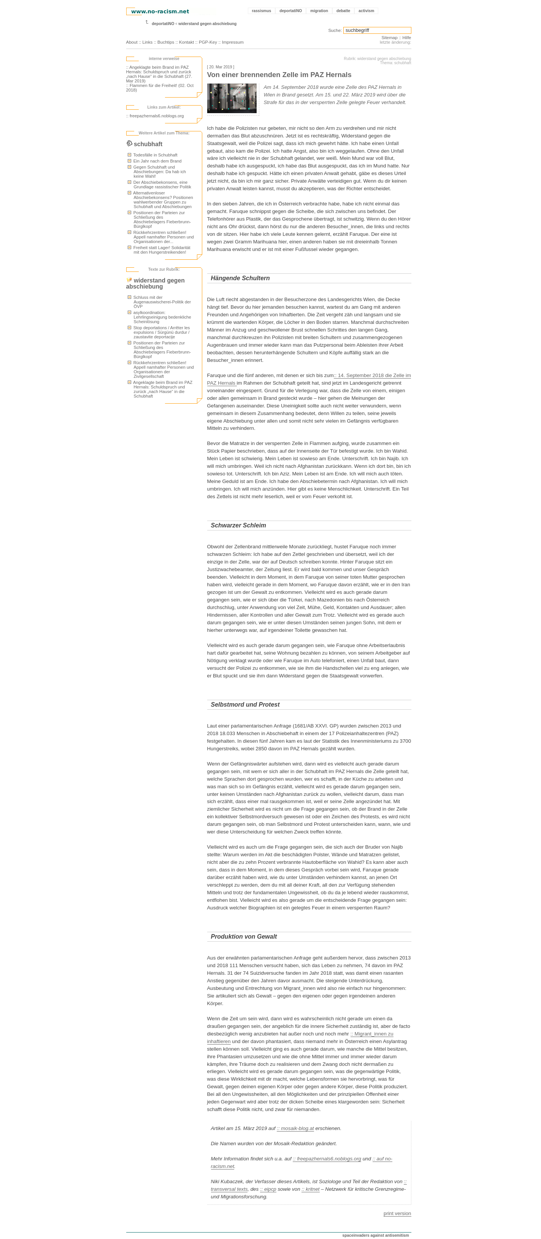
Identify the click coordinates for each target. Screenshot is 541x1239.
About (132, 42)
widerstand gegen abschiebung (207, 24)
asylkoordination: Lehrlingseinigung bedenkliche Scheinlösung (159, 317)
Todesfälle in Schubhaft (153, 155)
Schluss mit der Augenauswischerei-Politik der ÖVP (159, 302)
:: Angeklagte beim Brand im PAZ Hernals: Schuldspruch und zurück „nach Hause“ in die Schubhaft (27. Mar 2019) (159, 74)
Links (147, 42)
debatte (343, 11)
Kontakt (186, 42)
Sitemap (389, 37)
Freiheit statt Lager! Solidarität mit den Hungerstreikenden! (159, 249)
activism (366, 11)
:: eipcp (268, 1189)
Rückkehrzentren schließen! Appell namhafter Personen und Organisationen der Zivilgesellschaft (161, 369)
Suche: (335, 30)
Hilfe (406, 37)
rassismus (261, 11)
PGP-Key (208, 42)
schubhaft (144, 144)
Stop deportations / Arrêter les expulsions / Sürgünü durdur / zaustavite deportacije (159, 332)
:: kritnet (310, 1189)
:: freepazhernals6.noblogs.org (155, 116)
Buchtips (165, 42)
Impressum (233, 42)
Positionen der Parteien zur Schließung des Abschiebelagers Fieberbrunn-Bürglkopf (159, 219)
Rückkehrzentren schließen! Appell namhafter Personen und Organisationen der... (161, 237)
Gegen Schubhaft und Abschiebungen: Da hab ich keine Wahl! (157, 171)
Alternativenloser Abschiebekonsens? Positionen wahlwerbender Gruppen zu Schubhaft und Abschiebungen (160, 200)
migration (319, 11)
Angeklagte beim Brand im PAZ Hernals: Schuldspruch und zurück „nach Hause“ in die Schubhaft (160, 389)
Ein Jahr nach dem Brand (155, 161)
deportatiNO (290, 11)
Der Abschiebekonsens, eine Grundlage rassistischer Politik (159, 184)
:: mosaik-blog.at (295, 1128)
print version (397, 1213)
